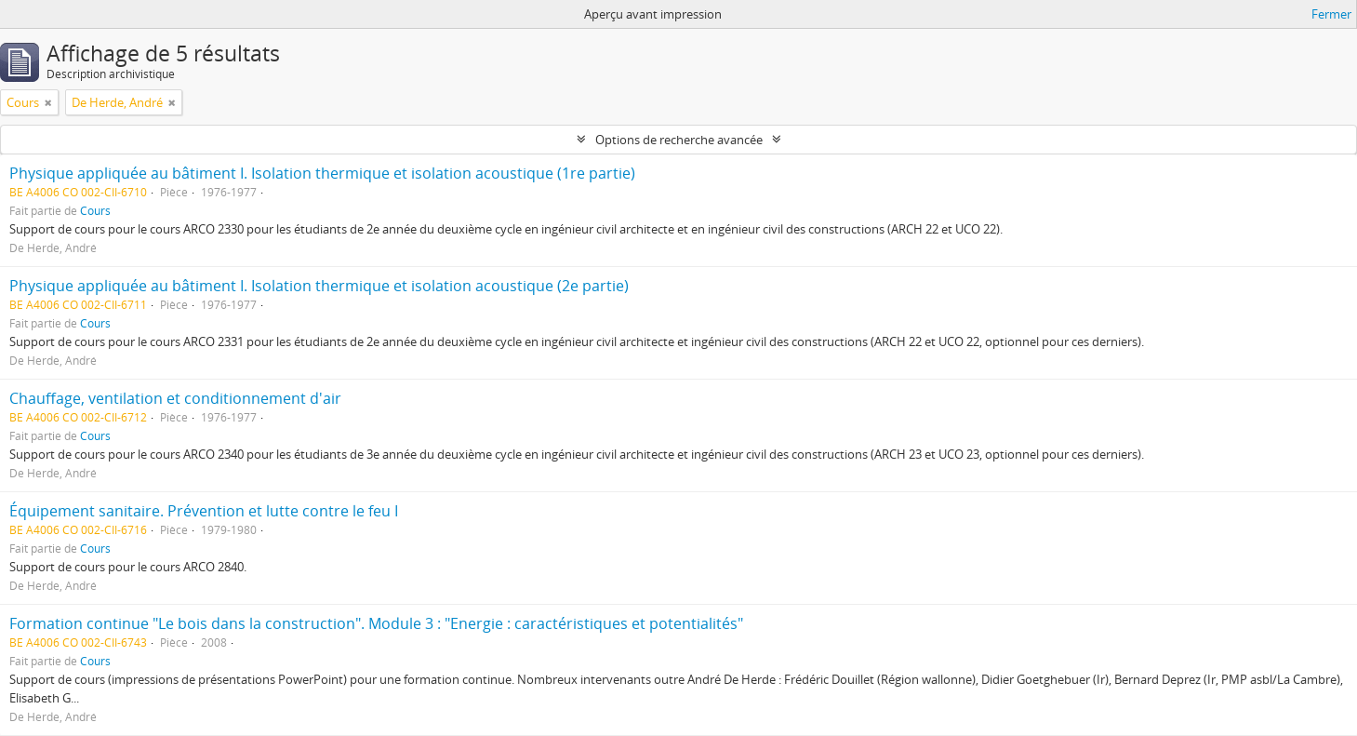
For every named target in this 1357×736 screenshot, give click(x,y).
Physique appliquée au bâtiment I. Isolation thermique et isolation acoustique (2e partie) (319, 285)
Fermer (1331, 14)
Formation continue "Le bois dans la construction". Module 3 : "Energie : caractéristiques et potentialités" (376, 623)
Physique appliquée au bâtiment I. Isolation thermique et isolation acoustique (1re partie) (322, 173)
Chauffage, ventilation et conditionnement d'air (175, 398)
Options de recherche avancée (679, 139)
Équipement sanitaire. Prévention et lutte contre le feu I (203, 511)
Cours (95, 210)
